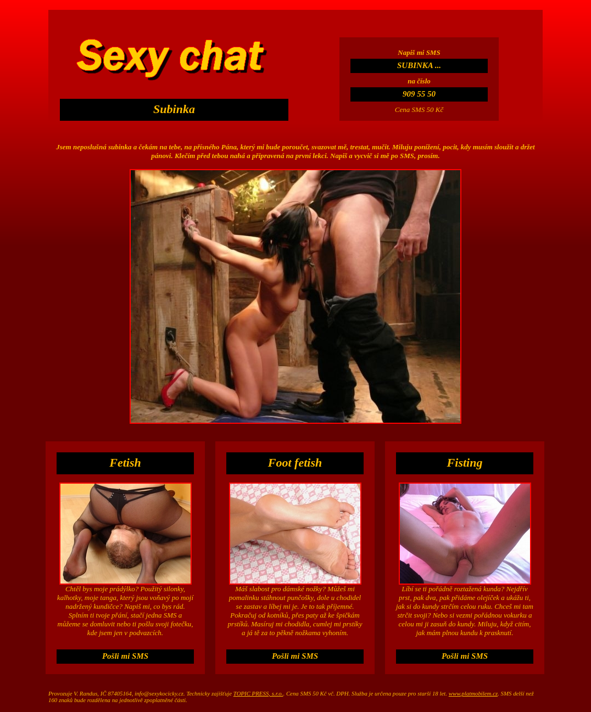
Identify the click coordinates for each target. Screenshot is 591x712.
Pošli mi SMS (125, 656)
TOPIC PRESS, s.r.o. (258, 693)
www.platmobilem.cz (473, 693)
